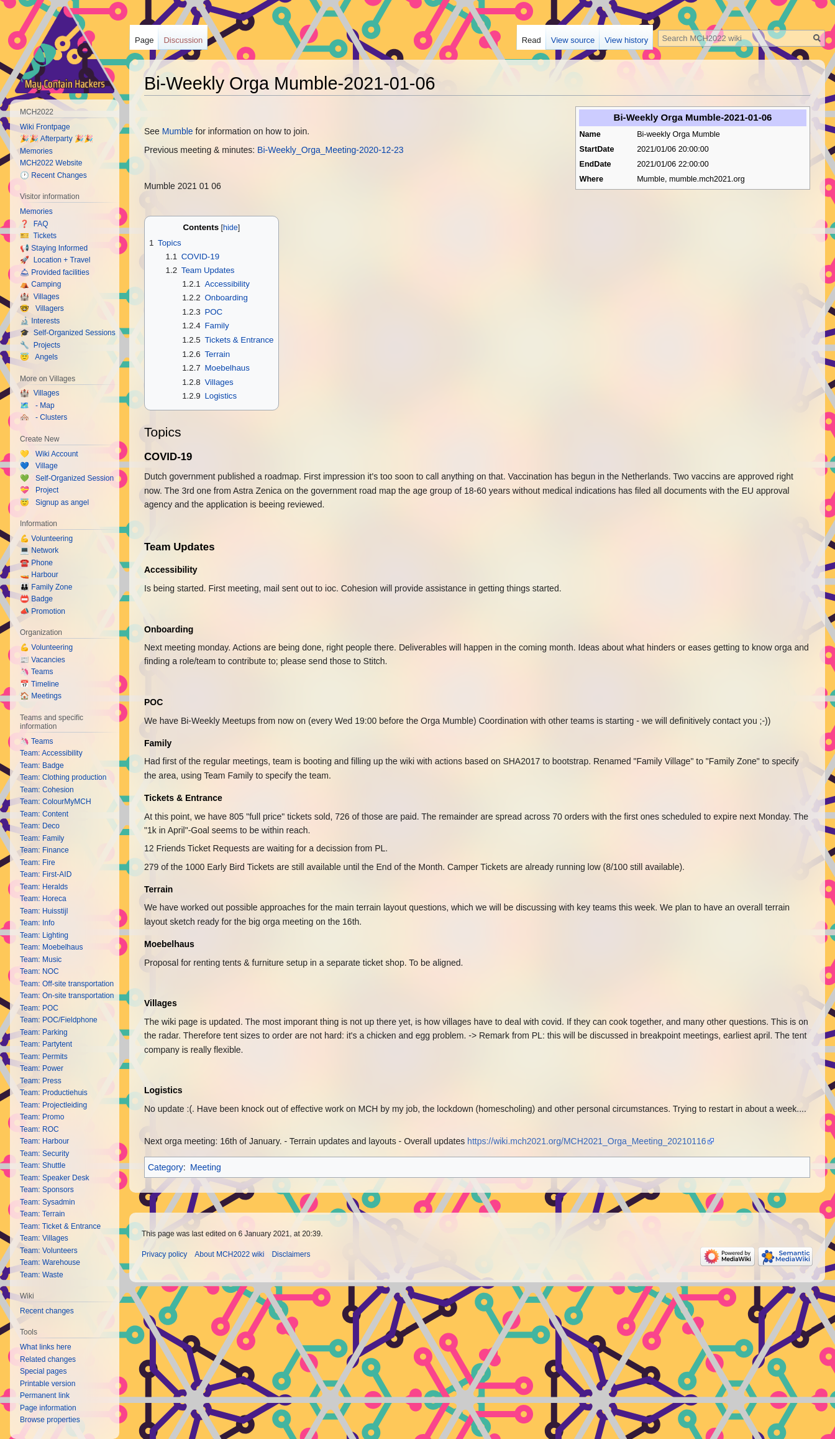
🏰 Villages (39, 296)
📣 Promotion (42, 611)
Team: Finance (44, 850)
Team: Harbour (44, 1141)
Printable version (47, 1383)
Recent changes (47, 1311)
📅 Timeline (39, 684)
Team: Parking (44, 1032)
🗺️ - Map (37, 405)
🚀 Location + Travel (55, 260)
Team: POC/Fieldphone (59, 1020)
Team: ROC (39, 1129)
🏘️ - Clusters (43, 417)
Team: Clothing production (63, 777)
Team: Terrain (42, 1214)
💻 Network (39, 550)
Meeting (205, 1167)
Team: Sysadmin (47, 1202)
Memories (36, 151)
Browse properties (50, 1419)
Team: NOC (39, 971)
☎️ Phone (36, 562)
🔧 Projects (40, 345)
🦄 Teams (36, 671)
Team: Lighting (44, 935)
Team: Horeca (43, 898)
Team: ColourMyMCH (55, 801)
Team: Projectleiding (53, 1105)
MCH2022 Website (51, 163)
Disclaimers (290, 1254)
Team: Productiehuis (54, 1092)
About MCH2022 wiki (229, 1254)
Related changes (48, 1359)
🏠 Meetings (41, 696)
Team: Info (37, 922)
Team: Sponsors (47, 1189)
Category (165, 1167)
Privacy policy (164, 1254)
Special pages (43, 1371)
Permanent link (45, 1395)
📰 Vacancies (42, 659)
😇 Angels (39, 357)
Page (144, 40)
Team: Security (44, 1153)
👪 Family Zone (46, 587)
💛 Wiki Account (49, 454)
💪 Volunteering (46, 538)
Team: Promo (42, 1117)
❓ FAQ (34, 224)
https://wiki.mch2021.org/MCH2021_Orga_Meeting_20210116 (586, 1141)
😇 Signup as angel (54, 502)
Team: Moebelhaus (51, 947)
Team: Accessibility (51, 753)
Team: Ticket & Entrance (60, 1226)
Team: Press (41, 1080)
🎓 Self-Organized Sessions (68, 332)
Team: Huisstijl (44, 911)
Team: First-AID (45, 874)
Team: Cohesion (47, 789)
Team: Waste (41, 1274)
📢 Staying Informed (54, 248)
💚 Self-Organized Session (67, 478)
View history (626, 40)
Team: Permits (44, 1056)
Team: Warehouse (50, 1262)
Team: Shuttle (42, 1165)
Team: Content (44, 814)
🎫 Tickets (38, 235)
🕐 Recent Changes (53, 175)
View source (573, 40)
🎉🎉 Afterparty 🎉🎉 (56, 138)
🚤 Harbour (39, 574)
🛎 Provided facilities (54, 272)
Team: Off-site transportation (67, 983)
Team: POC (39, 1008)
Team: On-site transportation (67, 995)
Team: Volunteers (49, 1250)
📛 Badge (36, 599)
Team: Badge (42, 765)
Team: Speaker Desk (54, 1177)
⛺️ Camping (40, 284)
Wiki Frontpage (45, 127)
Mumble (177, 131)
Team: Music (41, 959)
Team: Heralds (44, 886)
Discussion (183, 40)
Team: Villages (44, 1238)
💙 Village (39, 465)
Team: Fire (37, 862)
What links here (45, 1347)
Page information (48, 1408)
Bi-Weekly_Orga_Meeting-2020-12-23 (330, 150)
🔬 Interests (40, 321)
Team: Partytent (46, 1044)
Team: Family (42, 838)
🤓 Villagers (42, 308)
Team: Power (41, 1068)
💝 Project (39, 490)
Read (531, 40)
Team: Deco (40, 825)
